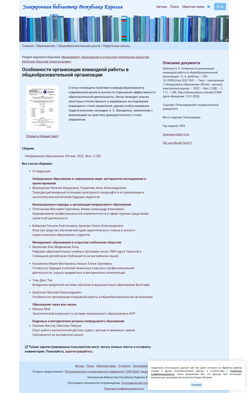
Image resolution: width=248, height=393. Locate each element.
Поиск (174, 7)
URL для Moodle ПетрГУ (177, 142)
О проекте (124, 365)
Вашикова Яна (42, 247)
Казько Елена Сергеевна (94, 263)
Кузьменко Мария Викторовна (54, 263)
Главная (28, 46)
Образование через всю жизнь (54, 304)
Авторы (161, 7)
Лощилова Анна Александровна (103, 188)
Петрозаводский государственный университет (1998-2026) (102, 371)
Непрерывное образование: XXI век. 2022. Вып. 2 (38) (63, 156)
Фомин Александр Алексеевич (102, 209)
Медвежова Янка (66, 247)
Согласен (196, 385)
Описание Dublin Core (176, 134)
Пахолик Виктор (43, 326)
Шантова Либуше (69, 326)
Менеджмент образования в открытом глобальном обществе (105, 57)
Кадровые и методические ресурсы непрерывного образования (78, 321)
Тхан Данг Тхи (42, 280)
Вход (220, 6)
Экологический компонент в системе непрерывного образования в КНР (83, 313)
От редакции (41, 171)
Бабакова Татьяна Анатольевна (54, 226)
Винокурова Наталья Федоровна (55, 188)
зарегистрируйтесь (78, 351)
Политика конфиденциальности (124, 388)
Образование (45, 46)
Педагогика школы (116, 46)
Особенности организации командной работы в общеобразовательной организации (92, 297)
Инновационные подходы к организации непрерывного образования (81, 204)
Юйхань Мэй (41, 309)
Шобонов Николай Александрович (46, 61)
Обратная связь (193, 7)
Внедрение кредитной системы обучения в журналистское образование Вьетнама (91, 285)
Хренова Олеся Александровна (101, 226)
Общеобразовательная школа (79, 46)
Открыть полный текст (42, 136)
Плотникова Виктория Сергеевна (56, 209)
